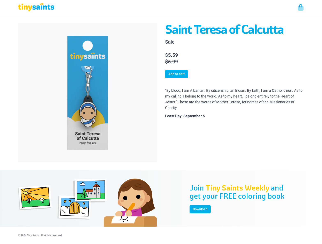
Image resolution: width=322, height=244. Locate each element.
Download (200, 209)
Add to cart (176, 74)
